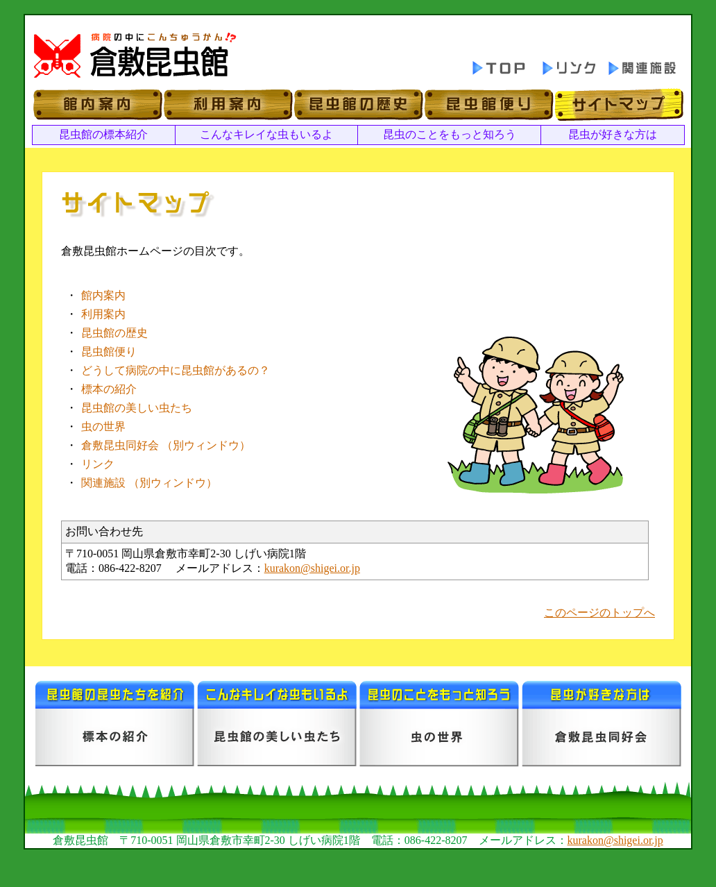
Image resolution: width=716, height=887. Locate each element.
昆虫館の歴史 (114, 333)
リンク (97, 464)
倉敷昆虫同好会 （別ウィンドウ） (165, 445)
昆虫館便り (109, 351)
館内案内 (103, 295)
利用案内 (103, 314)
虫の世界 (103, 426)
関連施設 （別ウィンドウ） (149, 483)
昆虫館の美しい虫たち (136, 408)
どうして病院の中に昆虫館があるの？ (175, 370)
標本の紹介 (109, 389)
